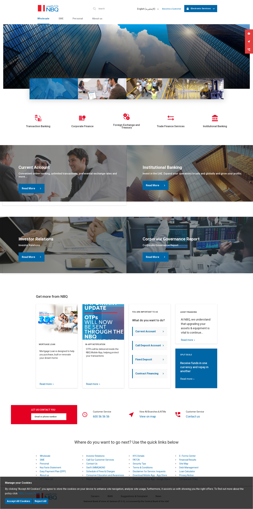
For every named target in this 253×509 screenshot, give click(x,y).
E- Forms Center (187, 456)
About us (97, 18)
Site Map (183, 464)
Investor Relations (95, 456)
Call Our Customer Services (100, 460)
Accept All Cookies (18, 501)
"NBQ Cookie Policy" (29, 493)
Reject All (40, 501)
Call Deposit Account (149, 345)
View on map (147, 416)
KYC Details (138, 456)
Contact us (193, 416)
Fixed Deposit (149, 359)
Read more (47, 384)
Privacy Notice (186, 475)
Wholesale (43, 18)
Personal (78, 18)
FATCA (136, 460)
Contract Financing (149, 373)
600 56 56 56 (101, 416)
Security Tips (139, 464)
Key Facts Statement (50, 467)
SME (61, 18)
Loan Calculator (187, 471)
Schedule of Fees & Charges (100, 471)
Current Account (149, 331)
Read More (31, 188)
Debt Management (188, 467)
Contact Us (91, 464)
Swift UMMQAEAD (95, 467)
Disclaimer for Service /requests (149, 471)
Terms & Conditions (143, 467)
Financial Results (187, 460)
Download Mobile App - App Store (150, 475)
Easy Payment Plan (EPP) (53, 471)
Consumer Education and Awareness (105, 475)
